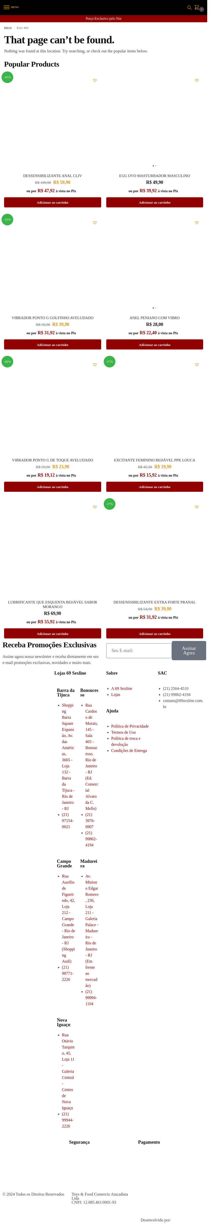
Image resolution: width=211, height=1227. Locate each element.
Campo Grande (64, 863)
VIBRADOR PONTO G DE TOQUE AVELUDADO (52, 460)
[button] (197, 8)
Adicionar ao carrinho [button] (53, 202)
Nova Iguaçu (63, 1022)
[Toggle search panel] (189, 7)
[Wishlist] (95, 80)
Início (8, 28)
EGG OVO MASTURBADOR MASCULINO (154, 176)
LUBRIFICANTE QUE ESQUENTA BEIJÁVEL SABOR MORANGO (52, 604)
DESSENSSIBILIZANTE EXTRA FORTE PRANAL (154, 602)
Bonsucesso (89, 692)
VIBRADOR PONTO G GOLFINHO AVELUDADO (53, 318)
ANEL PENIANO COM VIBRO (155, 318)
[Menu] (11, 7)
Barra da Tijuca (66, 692)
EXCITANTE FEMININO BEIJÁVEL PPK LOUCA (154, 460)
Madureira (88, 863)
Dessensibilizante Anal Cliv (52, 176)
